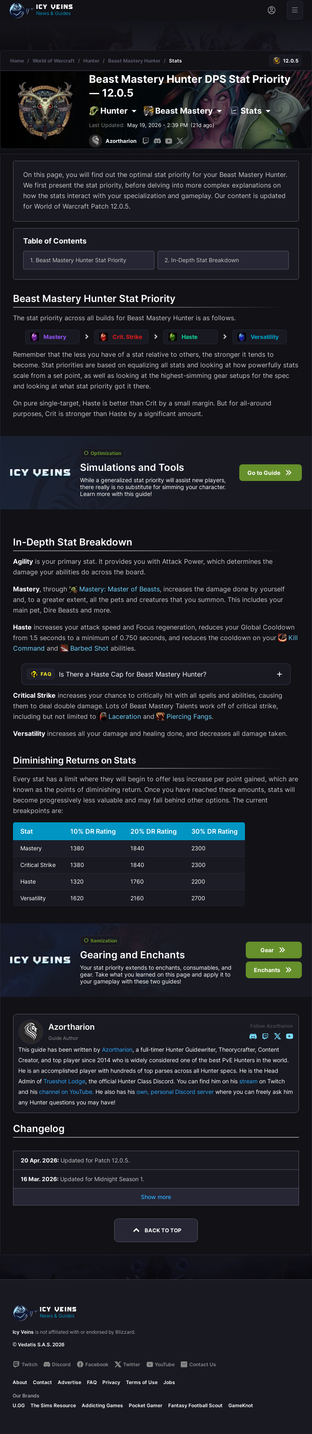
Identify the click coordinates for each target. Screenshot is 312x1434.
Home (17, 61)
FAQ (92, 1382)
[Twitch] (146, 141)
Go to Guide (270, 472)
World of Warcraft (53, 61)
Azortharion (117, 1049)
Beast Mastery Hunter (134, 61)
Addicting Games (102, 1405)
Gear (273, 949)
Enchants (274, 969)
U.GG (19, 1405)
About (20, 1382)
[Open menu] (295, 10)
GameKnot (240, 1405)
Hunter (91, 61)
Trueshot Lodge (64, 1081)
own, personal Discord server (175, 1091)
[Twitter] (180, 141)
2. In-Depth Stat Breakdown (202, 260)
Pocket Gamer (145, 1405)
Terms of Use (142, 1382)
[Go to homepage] (44, 10)
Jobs (169, 1382)
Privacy (111, 1382)
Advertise (69, 1382)
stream (248, 1081)
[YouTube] (168, 141)
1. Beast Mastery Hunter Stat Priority (78, 260)
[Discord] (157, 141)
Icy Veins (23, 1332)
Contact (42, 1382)
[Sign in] (271, 10)
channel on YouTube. (66, 1091)
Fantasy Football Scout (195, 1405)
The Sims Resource (53, 1405)
